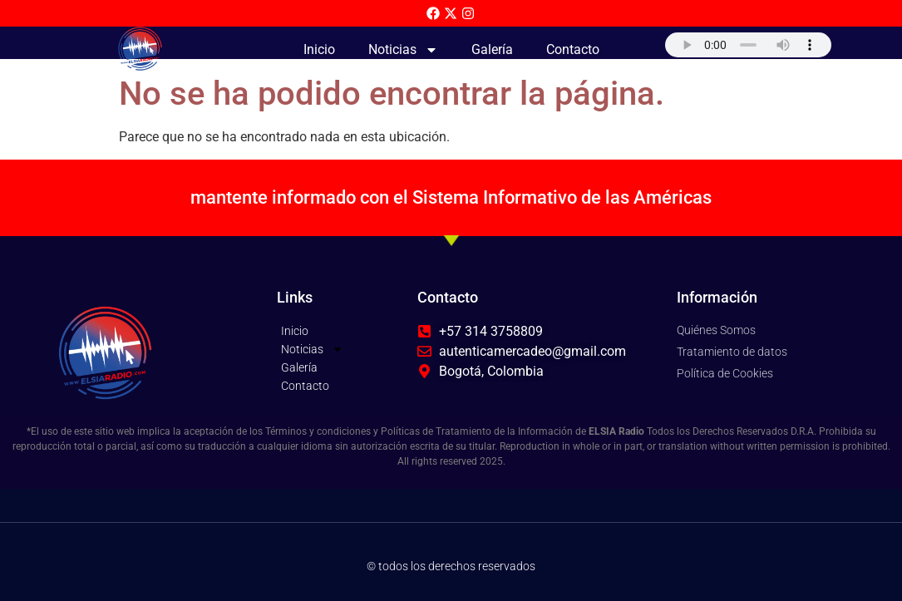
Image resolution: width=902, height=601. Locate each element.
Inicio (319, 49)
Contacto (572, 49)
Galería (492, 49)
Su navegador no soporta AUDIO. (748, 44)
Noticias (403, 50)
